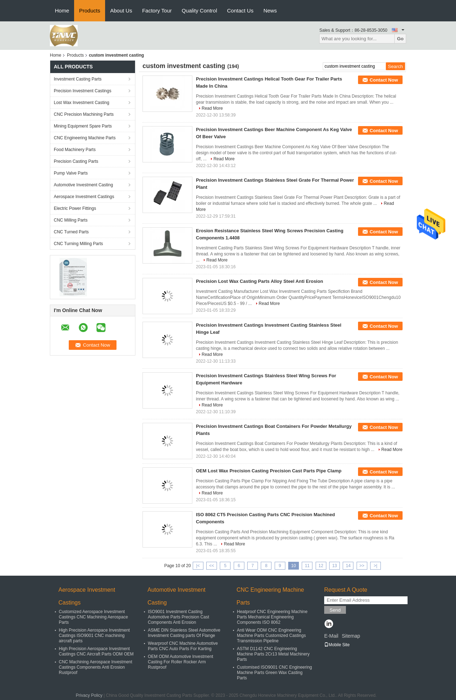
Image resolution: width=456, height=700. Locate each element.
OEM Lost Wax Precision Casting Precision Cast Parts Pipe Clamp (268, 470)
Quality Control (199, 10)
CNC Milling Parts (71, 220)
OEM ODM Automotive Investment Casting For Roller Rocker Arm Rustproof (180, 662)
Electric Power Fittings (75, 208)
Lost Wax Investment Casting (81, 102)
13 (334, 565)
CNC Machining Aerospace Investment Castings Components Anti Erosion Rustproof (95, 667)
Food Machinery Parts (74, 149)
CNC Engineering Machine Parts (84, 137)
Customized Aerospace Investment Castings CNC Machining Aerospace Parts (93, 617)
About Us (121, 10)
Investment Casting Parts (78, 79)
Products (89, 10)
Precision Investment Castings (82, 90)
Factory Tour (157, 10)
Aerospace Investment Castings (84, 196)
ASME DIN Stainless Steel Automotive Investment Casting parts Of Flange (184, 633)
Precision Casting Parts (76, 161)
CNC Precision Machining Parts (84, 114)
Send (335, 610)
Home (62, 10)
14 (348, 565)
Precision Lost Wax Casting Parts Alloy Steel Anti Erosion (259, 281)
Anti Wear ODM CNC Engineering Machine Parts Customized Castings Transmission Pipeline (271, 635)
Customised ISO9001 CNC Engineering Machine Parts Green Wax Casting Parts (274, 672)
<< (211, 565)
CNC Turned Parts (71, 231)
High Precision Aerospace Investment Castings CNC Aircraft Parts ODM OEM (96, 651)
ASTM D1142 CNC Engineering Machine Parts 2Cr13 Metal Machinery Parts (273, 654)
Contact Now (384, 80)
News (270, 10)
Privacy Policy (89, 695)
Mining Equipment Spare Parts (83, 126)
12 (320, 565)
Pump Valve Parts (71, 173)
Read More (212, 108)
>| (375, 565)
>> (361, 565)
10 (293, 565)
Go (400, 38)
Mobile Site (336, 644)
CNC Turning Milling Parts (78, 243)
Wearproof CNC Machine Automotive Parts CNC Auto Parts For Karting (183, 646)
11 (307, 565)
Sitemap (351, 636)
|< (198, 565)
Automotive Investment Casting (83, 184)
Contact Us (240, 10)
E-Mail (331, 636)
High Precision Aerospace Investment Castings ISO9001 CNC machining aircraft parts (94, 635)
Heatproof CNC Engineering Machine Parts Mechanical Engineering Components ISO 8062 (272, 617)
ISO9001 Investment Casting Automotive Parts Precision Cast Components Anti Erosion (178, 617)
